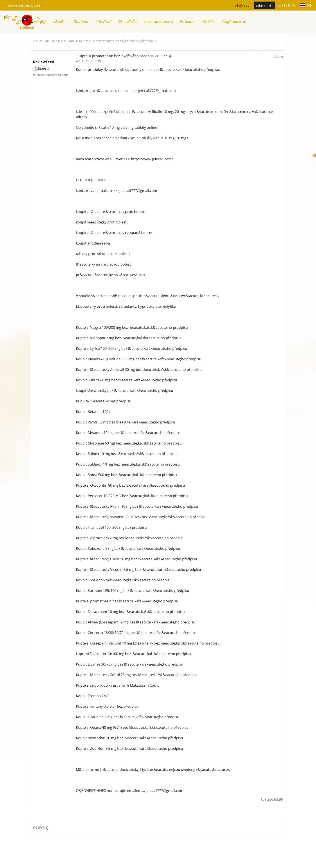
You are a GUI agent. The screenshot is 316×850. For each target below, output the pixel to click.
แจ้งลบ (278, 56)
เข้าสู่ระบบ (242, 5)
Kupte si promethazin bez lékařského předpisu (117, 41)
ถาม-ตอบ (68, 41)
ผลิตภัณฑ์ (103, 21)
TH (305, 5)
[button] (253, 21)
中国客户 (208, 21)
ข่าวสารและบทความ (158, 21)
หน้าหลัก (59, 21)
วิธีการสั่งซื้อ (127, 21)
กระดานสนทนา (45, 41)
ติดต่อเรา (187, 21)
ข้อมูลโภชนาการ (233, 21)
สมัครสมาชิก (264, 5)
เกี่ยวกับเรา (81, 21)
